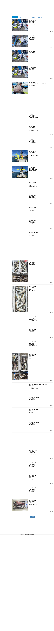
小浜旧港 (30, 244)
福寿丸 (34, 326)
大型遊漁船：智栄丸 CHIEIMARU (40, 443)
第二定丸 (35, 356)
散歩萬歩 (33, 17)
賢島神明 (30, 275)
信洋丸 (34, 241)
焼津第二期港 (31, 172)
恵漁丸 (34, 201)
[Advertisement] (33, 8)
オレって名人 (27, 17)
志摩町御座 (31, 445)
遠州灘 (33, 21)
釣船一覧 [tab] (21, 17)
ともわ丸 (34, 185)
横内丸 (34, 82)
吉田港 (30, 203)
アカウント (40, 17)
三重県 (30, 358)
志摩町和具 (31, 359)
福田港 (30, 22)
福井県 (30, 242)
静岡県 (30, 21)
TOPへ (33, 22)
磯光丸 (34, 20)
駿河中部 (33, 171)
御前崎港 (30, 228)
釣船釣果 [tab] (14, 17)
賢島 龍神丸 (36, 272)
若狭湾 (33, 242)
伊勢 (33, 358)
